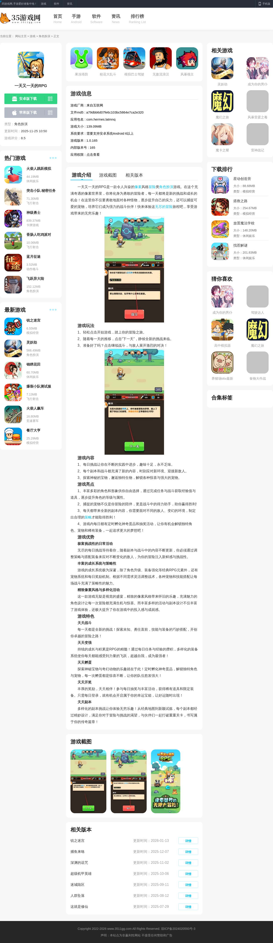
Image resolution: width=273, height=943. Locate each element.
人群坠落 (77, 895)
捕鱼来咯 (77, 851)
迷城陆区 (77, 884)
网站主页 (21, 36)
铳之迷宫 (77, 840)
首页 (57, 16)
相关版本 (134, 175)
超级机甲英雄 (81, 873)
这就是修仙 (79, 906)
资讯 (115, 16)
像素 (138, 187)
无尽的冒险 (164, 207)
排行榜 (137, 16)
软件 (96, 16)
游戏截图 (108, 175)
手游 (76, 16)
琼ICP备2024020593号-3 (178, 928)
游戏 (32, 36)
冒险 (152, 187)
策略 (88, 517)
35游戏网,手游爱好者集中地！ (19, 3)
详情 (188, 841)
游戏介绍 (81, 175)
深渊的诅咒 (79, 862)
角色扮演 (44, 36)
